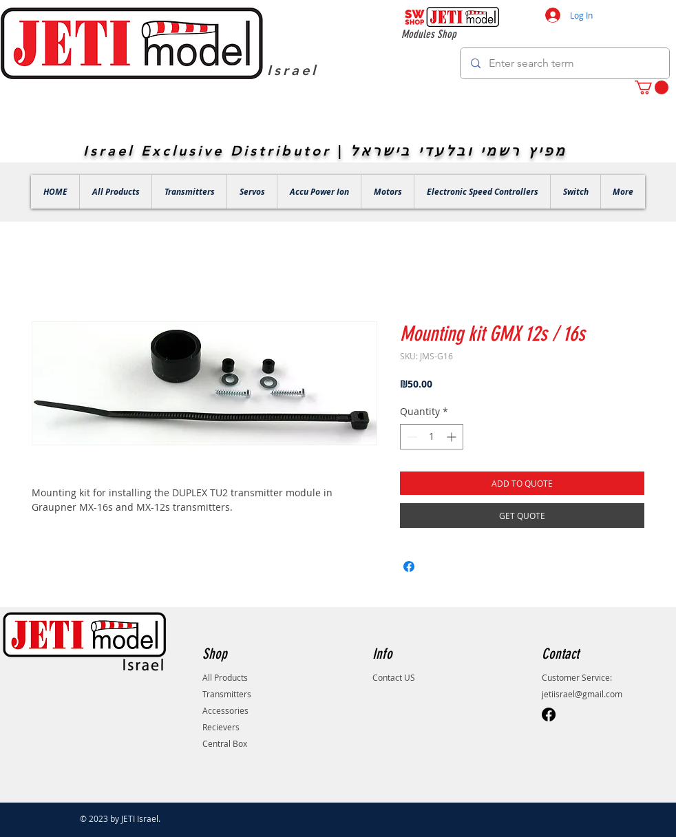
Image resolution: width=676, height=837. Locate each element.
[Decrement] (410, 437)
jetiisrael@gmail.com (582, 693)
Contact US (393, 677)
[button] (651, 87)
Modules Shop (428, 34)
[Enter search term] (564, 63)
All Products (225, 677)
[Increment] (452, 437)
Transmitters (226, 693)
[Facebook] (549, 714)
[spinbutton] (431, 437)
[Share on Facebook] (409, 566)
